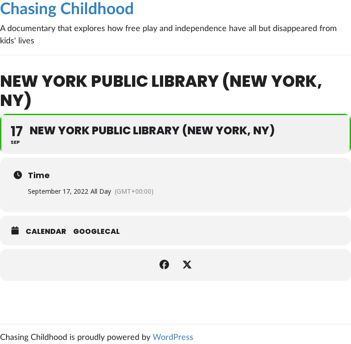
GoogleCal (96, 231)
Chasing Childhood (67, 9)
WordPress (173, 337)
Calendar (46, 231)
